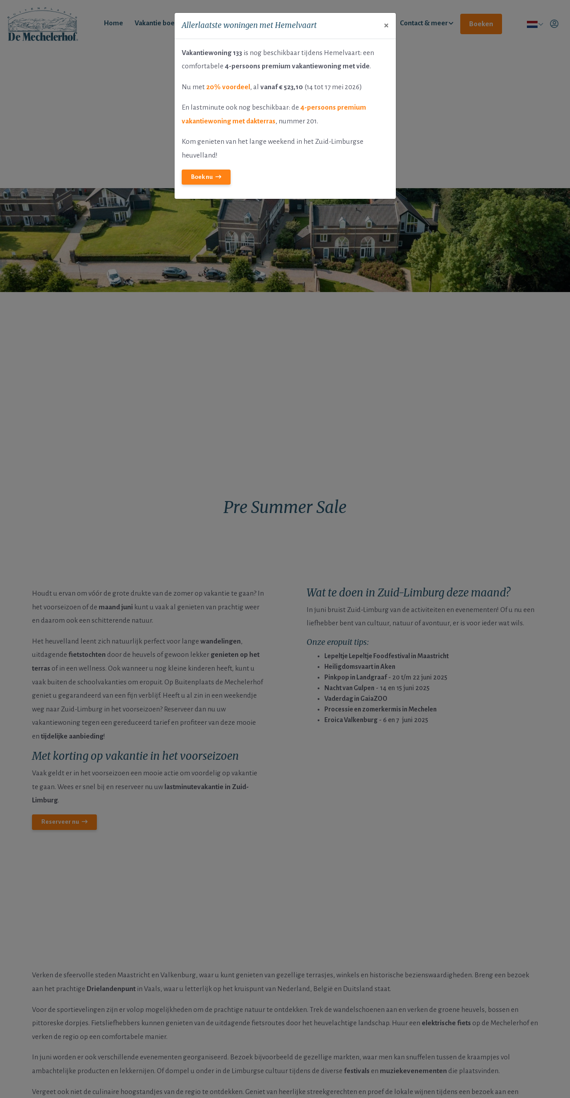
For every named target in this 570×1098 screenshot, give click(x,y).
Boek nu (202, 177)
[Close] (386, 25)
